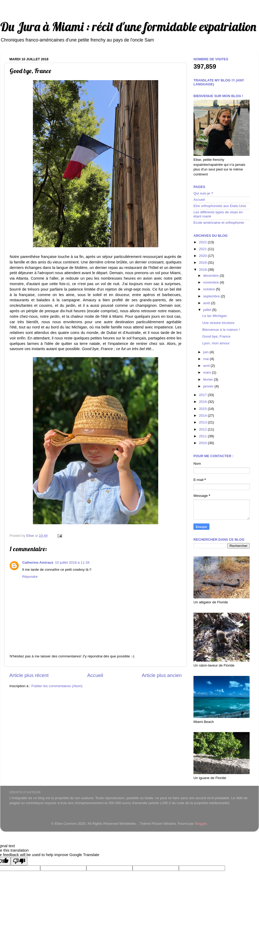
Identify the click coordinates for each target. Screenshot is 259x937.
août (207, 303)
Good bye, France (216, 336)
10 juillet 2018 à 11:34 (72, 562)
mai (206, 359)
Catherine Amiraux (38, 562)
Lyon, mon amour (216, 343)
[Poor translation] (19, 861)
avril (207, 366)
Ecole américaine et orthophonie (218, 223)
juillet (207, 310)
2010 (203, 443)
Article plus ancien (162, 675)
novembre (211, 282)
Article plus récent (29, 675)
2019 (203, 262)
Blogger (201, 824)
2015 (203, 409)
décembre (211, 276)
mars (207, 372)
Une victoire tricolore (218, 323)
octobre (209, 289)
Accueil (95, 675)
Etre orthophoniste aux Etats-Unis (219, 206)
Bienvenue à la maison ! (221, 330)
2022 (203, 242)
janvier (209, 386)
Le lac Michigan (214, 316)
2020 (203, 256)
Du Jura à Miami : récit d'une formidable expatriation (128, 26)
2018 (203, 270)
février (208, 379)
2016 (203, 402)
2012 (203, 429)
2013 (203, 422)
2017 (203, 395)
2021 (203, 249)
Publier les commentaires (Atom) (57, 686)
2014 (203, 415)
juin (206, 352)
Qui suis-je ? (203, 193)
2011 (203, 436)
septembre (212, 296)
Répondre (30, 577)
